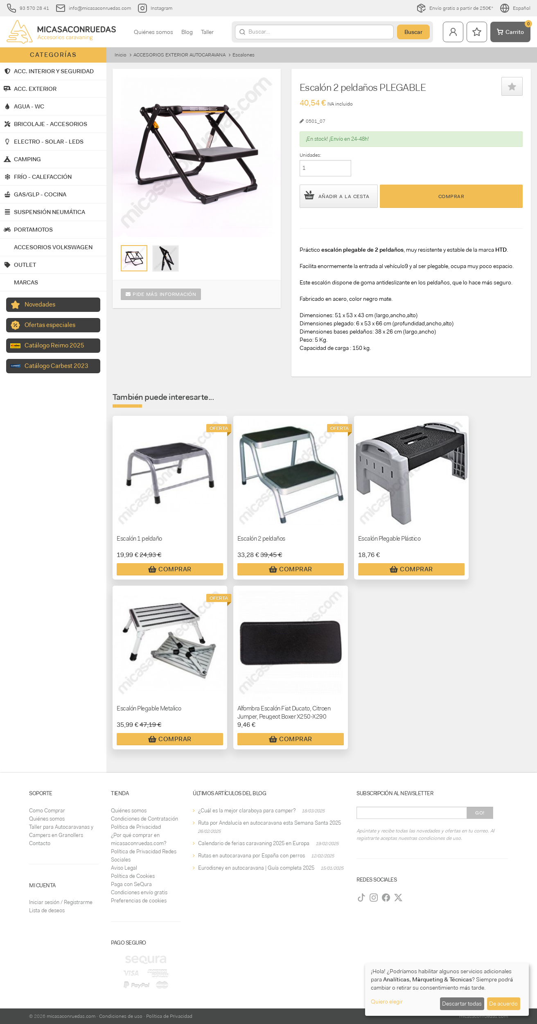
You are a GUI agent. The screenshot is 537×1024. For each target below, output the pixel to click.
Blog (187, 32)
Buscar (413, 32)
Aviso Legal (124, 867)
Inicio (120, 55)
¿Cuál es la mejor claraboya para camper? (247, 810)
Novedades (40, 304)
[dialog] (447, 989)
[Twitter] (398, 897)
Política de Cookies (133, 876)
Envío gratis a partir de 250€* (454, 8)
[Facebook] (386, 897)
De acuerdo (503, 1003)
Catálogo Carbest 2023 (56, 366)
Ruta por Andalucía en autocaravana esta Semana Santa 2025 (269, 822)
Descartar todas (462, 1003)
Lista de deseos (47, 910)
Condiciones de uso (120, 1016)
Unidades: (310, 155)
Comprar (451, 196)
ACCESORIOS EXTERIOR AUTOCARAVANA (179, 55)
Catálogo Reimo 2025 (54, 345)
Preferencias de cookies (139, 900)
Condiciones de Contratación (144, 818)
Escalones (243, 55)
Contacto (39, 843)
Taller (207, 32)
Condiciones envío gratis (139, 892)
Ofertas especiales (50, 325)
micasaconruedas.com (71, 1016)
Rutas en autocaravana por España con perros (251, 855)
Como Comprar (47, 810)
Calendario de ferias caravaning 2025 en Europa (253, 843)
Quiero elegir (387, 1001)
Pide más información (161, 294)
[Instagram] (374, 897)
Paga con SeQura (131, 884)
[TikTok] (361, 897)
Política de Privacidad (136, 826)
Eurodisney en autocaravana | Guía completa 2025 (256, 867)
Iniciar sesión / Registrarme (61, 902)
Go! (480, 813)
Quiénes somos (153, 32)
